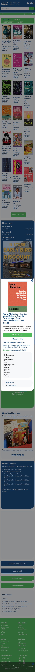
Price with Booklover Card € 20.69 (14, 342)
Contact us (6, 350)
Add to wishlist (18, 339)
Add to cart (17, 335)
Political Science (11, 385)
